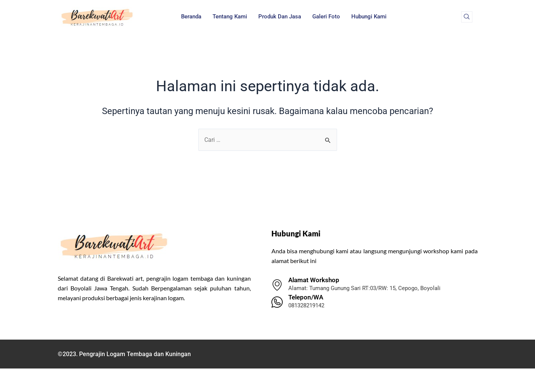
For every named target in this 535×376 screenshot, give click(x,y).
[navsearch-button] (466, 17)
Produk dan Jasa (279, 16)
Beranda (191, 16)
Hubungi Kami (369, 16)
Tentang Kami (230, 16)
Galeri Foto (326, 16)
